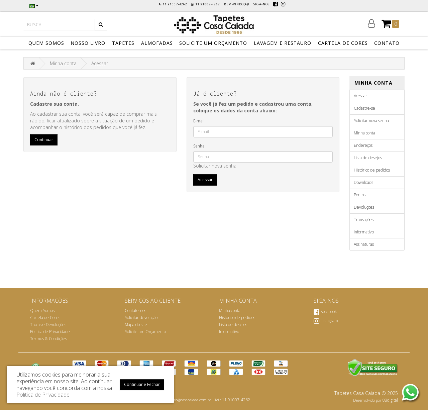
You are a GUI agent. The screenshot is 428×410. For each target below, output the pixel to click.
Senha (199, 146)
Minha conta (63, 63)
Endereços (363, 145)
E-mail (199, 121)
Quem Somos (42, 310)
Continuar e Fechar (142, 384)
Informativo (364, 232)
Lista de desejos (368, 158)
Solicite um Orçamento (145, 331)
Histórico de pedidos (372, 170)
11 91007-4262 (236, 400)
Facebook (325, 311)
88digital (390, 400)
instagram (326, 320)
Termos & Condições (48, 338)
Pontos (359, 195)
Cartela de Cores (45, 317)
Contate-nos (135, 310)
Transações (363, 219)
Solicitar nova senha (214, 166)
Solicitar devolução (141, 317)
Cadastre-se (364, 108)
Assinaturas (364, 244)
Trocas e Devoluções (48, 324)
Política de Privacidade (50, 331)
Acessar (99, 63)
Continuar (43, 139)
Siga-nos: (262, 4)
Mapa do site (136, 324)
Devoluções (364, 207)
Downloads (363, 182)
